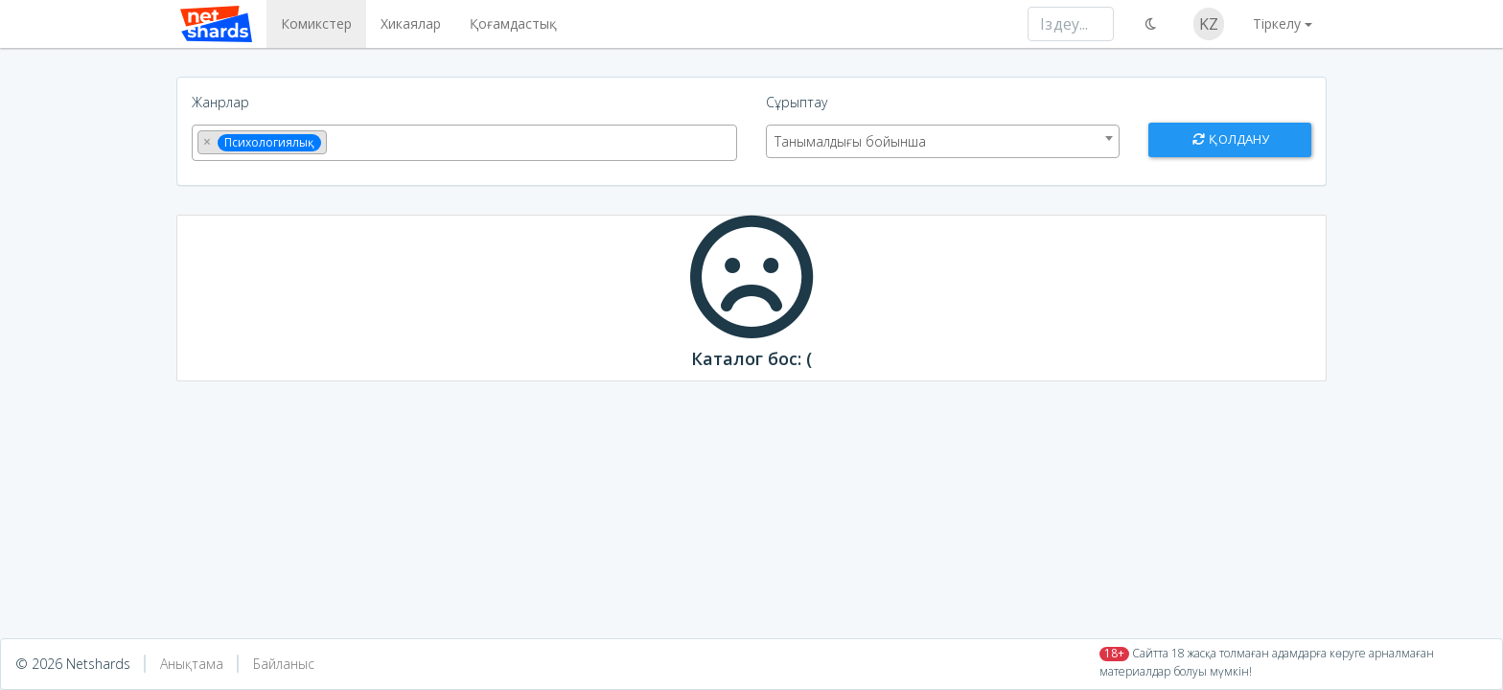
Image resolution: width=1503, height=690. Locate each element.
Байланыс (283, 664)
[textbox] (337, 140)
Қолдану (1230, 139)
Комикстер (312, 23)
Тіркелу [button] (1277, 23)
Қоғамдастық (509, 23)
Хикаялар (407, 23)
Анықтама (191, 664)
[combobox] (464, 143)
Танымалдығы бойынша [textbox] (850, 141)
